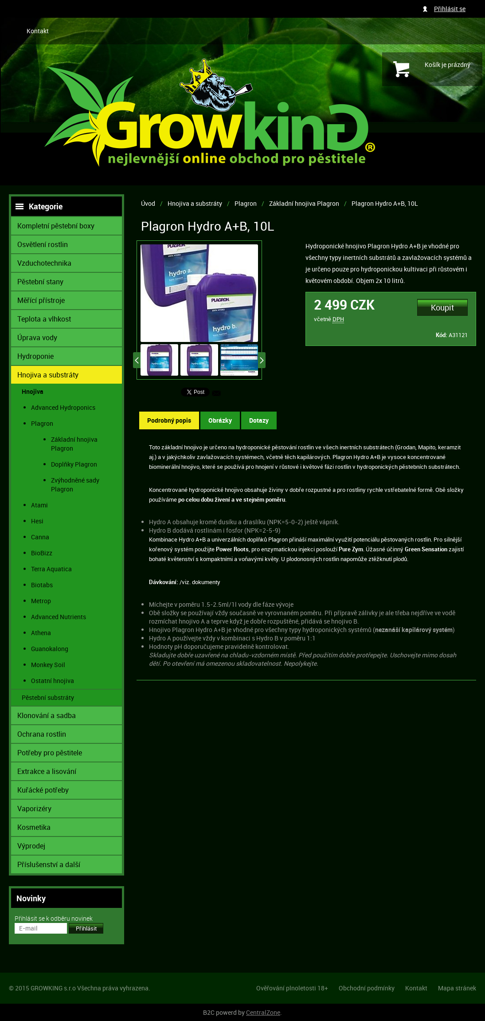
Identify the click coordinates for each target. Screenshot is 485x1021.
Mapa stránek (457, 988)
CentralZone (263, 1012)
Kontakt (38, 31)
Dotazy (259, 420)
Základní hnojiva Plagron (304, 203)
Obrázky (220, 420)
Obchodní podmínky (367, 988)
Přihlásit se (449, 8)
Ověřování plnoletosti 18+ (292, 988)
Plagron (246, 203)
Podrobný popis (169, 420)
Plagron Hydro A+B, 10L (385, 203)
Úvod (148, 203)
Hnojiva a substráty (195, 203)
